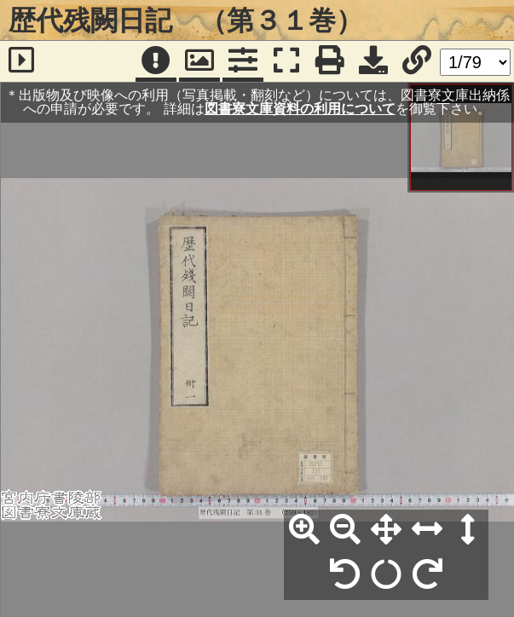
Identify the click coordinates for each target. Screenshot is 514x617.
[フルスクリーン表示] (286, 61)
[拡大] (304, 530)
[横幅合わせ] (427, 530)
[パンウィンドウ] (199, 61)
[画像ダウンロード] (373, 61)
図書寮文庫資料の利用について (300, 108)
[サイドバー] (21, 61)
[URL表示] (416, 61)
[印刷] (329, 61)
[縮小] (345, 530)
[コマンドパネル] (242, 61)
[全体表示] (386, 530)
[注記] (156, 61)
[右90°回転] (427, 575)
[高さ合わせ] (468, 530)
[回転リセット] (386, 575)
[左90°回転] (345, 575)
